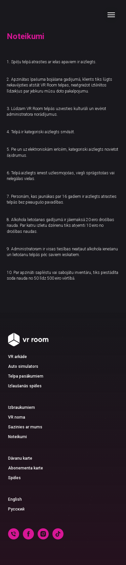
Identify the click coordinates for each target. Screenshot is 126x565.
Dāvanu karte (20, 458)
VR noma (16, 417)
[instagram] (43, 537)
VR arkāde (17, 356)
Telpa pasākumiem (25, 376)
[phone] (13, 537)
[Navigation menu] (111, 14)
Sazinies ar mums (25, 427)
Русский (16, 509)
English (15, 499)
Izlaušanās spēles (25, 386)
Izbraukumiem (21, 407)
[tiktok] (58, 537)
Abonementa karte (25, 468)
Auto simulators (23, 366)
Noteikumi (17, 436)
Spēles (14, 477)
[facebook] (28, 537)
